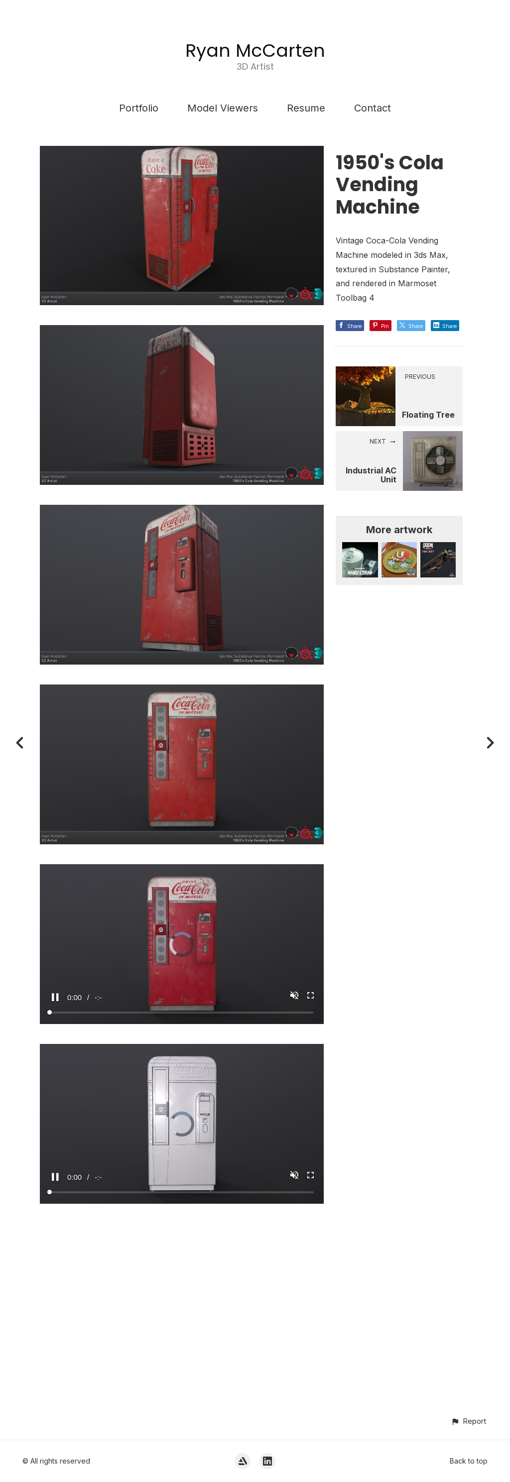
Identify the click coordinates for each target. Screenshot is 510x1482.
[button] (468, 1421)
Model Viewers (222, 108)
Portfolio (138, 108)
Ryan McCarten (255, 50)
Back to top (469, 1461)
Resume (306, 108)
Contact (372, 108)
